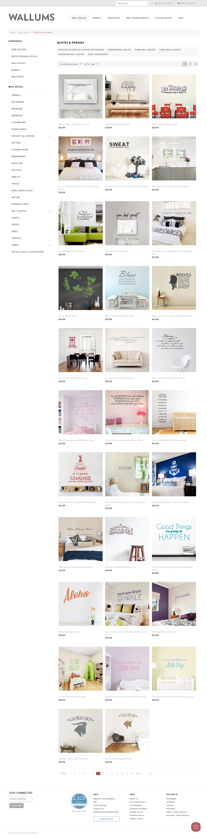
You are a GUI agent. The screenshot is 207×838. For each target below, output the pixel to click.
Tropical (17, 238)
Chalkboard (19, 122)
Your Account (100, 805)
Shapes (16, 217)
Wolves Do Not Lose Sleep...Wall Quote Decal (172, 316)
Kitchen (16, 142)
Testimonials (136, 805)
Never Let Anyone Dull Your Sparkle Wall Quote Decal (126, 633)
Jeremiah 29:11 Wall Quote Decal (119, 378)
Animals (16, 95)
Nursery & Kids (20, 204)
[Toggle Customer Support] (196, 827)
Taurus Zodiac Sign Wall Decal (118, 758)
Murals (97, 18)
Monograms (19, 156)
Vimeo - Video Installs (176, 812)
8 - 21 (151, 773)
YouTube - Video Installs (177, 815)
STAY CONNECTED (21, 793)
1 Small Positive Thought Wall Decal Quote (77, 502)
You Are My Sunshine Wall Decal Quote (169, 440)
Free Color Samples (137, 18)
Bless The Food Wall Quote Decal (119, 316)
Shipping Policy (137, 815)
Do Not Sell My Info (106, 819)
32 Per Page (91, 64)
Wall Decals (79, 18)
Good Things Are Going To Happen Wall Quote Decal (172, 568)
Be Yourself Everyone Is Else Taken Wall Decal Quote (125, 503)
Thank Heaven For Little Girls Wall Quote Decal (125, 696)
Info (180, 18)
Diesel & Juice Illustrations (28, 251)
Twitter (170, 805)
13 (128, 773)
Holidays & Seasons (23, 136)
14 (133, 773)
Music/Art (17, 163)
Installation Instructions (105, 812)
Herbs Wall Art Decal (68, 316)
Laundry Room (20, 149)
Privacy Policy (136, 819)
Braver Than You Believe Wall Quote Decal (124, 440)
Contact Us (98, 809)
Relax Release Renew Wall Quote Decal (76, 567)
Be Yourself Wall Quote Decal (165, 124)
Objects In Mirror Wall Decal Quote (74, 124)
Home (13, 32)
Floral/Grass (19, 129)
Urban (15, 245)
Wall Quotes (19, 211)
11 (118, 773)
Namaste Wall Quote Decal (164, 631)
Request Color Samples (104, 799)
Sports (16, 224)
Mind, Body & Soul (22, 190)
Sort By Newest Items (70, 64)
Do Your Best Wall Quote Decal (72, 696)
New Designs (19, 49)
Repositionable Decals (25, 56)
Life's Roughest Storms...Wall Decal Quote (170, 502)
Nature (16, 197)
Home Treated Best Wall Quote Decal (168, 378)
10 (113, 773)
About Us (134, 799)
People (15, 183)
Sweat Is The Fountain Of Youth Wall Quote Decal (126, 186)
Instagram (171, 799)
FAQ (95, 802)
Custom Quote (163, 18)
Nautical (17, 170)
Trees (15, 231)
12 (123, 773)
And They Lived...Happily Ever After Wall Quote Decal (172, 252)
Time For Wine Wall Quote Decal (73, 378)
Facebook (170, 802)
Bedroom (17, 108)
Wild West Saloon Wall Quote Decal (120, 567)
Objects (16, 177)
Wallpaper (114, 18)
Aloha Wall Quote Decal (69, 631)
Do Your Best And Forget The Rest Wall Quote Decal (79, 187)
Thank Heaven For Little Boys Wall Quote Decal (172, 696)
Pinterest (170, 809)
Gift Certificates (137, 802)
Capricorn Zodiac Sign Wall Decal (73, 758)
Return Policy (136, 812)
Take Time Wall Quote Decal (117, 124)
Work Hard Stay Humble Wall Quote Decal (170, 186)
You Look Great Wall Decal (116, 251)
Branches (17, 115)
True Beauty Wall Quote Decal (72, 251)
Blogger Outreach (138, 809)
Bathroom (18, 102)
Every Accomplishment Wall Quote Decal (76, 440)
